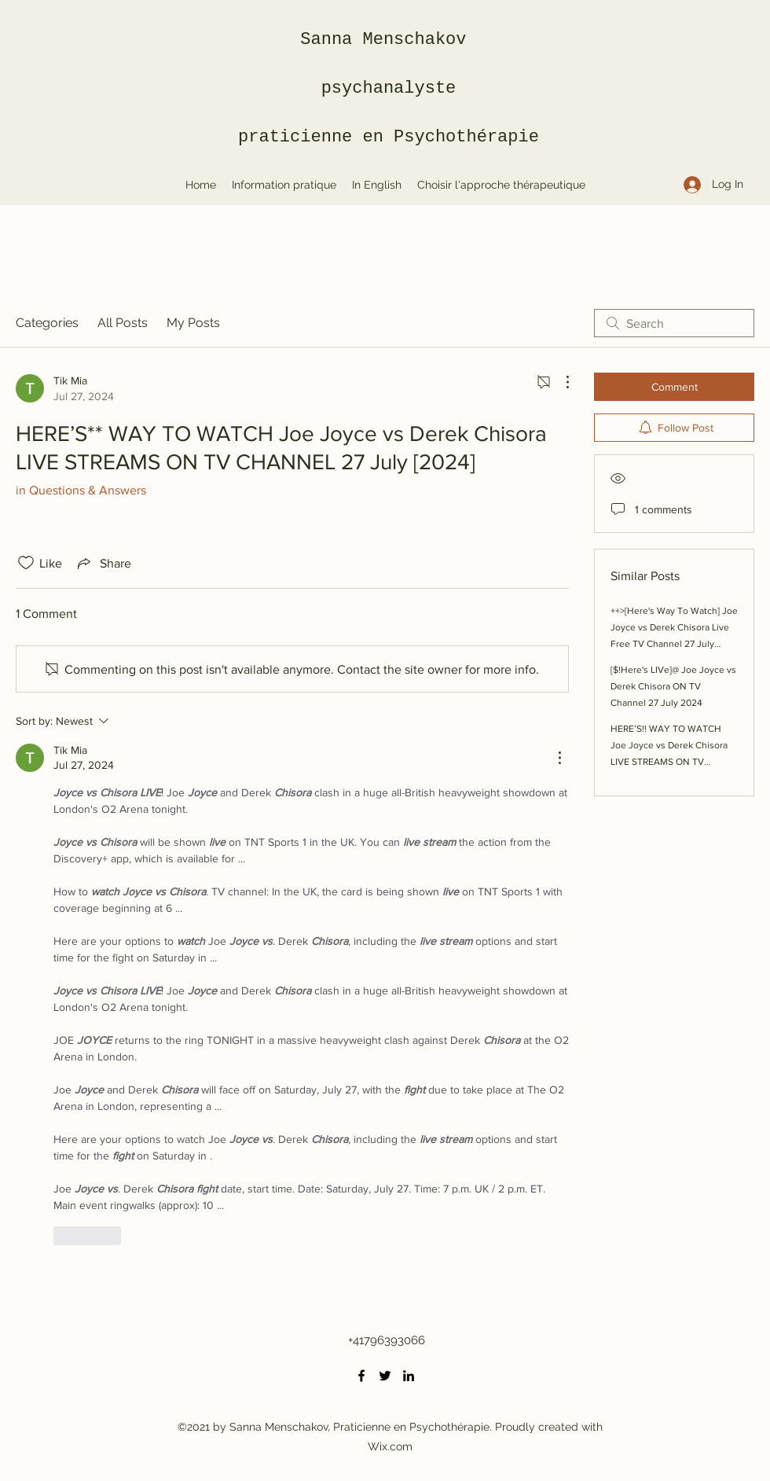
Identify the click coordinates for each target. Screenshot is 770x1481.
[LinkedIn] (408, 1376)
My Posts (193, 322)
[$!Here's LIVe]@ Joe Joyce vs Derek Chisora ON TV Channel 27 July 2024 (673, 686)
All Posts (122, 322)
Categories (47, 322)
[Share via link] (103, 562)
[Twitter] (385, 1376)
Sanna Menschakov (388, 40)
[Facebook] (361, 1376)
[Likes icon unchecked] (26, 562)
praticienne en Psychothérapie (388, 137)
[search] (674, 323)
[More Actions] (559, 382)
